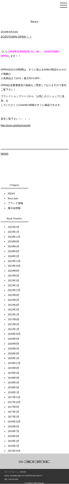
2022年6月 (13, 300)
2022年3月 (13, 309)
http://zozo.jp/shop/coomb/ (15, 125)
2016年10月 (14, 421)
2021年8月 (13, 319)
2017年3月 (13, 411)
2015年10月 (14, 451)
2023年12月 (14, 261)
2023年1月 (13, 285)
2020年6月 (13, 348)
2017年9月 (13, 407)
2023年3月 (13, 280)
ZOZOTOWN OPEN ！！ (16, 36)
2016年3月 (13, 441)
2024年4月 (13, 251)
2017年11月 (14, 397)
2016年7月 (13, 431)
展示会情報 (14, 208)
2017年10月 (14, 402)
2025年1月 (13, 232)
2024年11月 (14, 236)
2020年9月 (13, 338)
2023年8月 (13, 270)
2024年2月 (13, 256)
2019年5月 (13, 373)
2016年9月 (13, 426)
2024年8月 (13, 241)
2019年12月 (14, 363)
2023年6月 (13, 275)
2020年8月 (13, 343)
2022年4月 (13, 305)
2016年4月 (13, 436)
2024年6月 (13, 246)
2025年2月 (13, 227)
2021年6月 (13, 324)
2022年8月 (13, 295)
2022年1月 (13, 314)
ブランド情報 (15, 203)
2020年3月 (13, 358)
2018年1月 (13, 392)
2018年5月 (13, 382)
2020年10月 (14, 334)
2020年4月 (13, 353)
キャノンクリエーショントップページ (34, 7)
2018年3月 (13, 387)
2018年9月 (13, 378)
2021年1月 (13, 329)
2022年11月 (14, 290)
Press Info (13, 198)
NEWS (4, 153)
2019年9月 (13, 368)
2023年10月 (14, 266)
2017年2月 (13, 416)
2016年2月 (13, 446)
